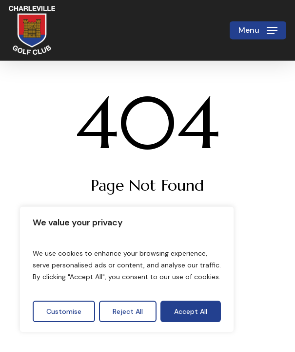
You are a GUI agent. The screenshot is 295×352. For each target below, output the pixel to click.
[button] (258, 30)
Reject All (128, 311)
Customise (63, 311)
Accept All (190, 311)
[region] (127, 269)
